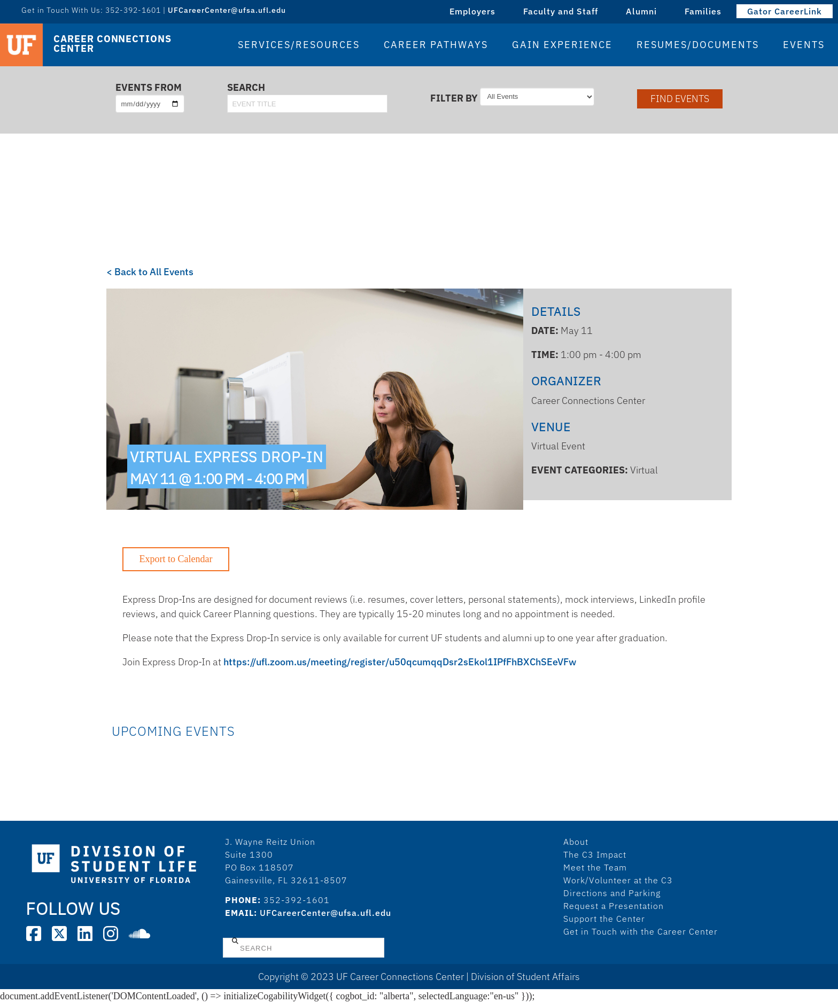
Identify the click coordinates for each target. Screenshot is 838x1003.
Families (703, 11)
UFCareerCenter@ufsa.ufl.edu (227, 10)
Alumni (641, 11)
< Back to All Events (149, 272)
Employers (472, 11)
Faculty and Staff (560, 11)
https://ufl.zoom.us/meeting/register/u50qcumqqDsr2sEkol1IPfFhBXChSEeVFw (399, 662)
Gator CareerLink (784, 11)
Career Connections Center (112, 43)
